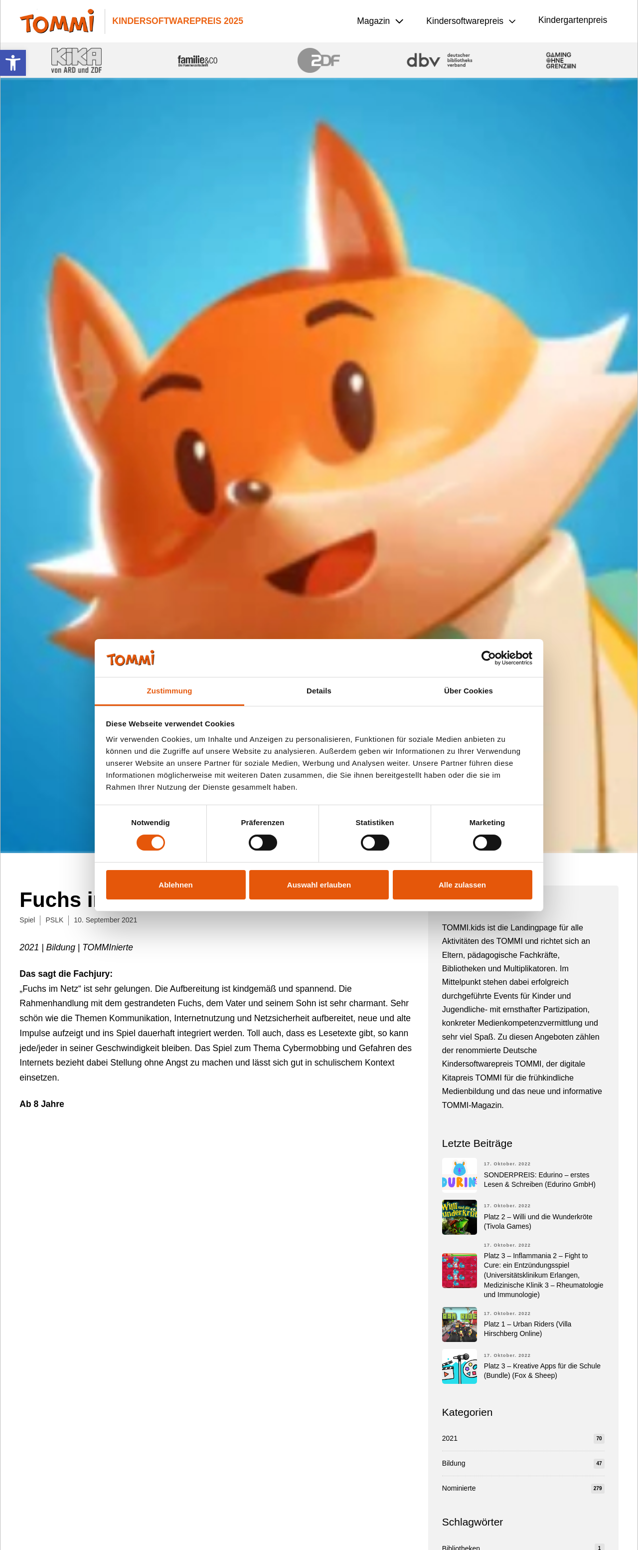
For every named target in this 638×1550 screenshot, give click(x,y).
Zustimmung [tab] (169, 690)
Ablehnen (175, 885)
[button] (13, 63)
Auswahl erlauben (319, 885)
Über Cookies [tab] (468, 690)
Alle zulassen (462, 885)
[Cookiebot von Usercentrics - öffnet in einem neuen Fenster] (488, 658)
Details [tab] (319, 690)
